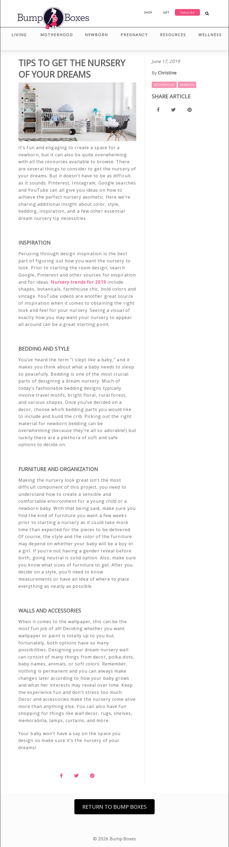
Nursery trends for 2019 (78, 282)
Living (19, 34)
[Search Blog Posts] (207, 13)
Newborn (96, 34)
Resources (173, 34)
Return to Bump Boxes (114, 806)
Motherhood (56, 34)
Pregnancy (134, 34)
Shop (148, 12)
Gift (166, 12)
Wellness (210, 34)
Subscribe (187, 12)
